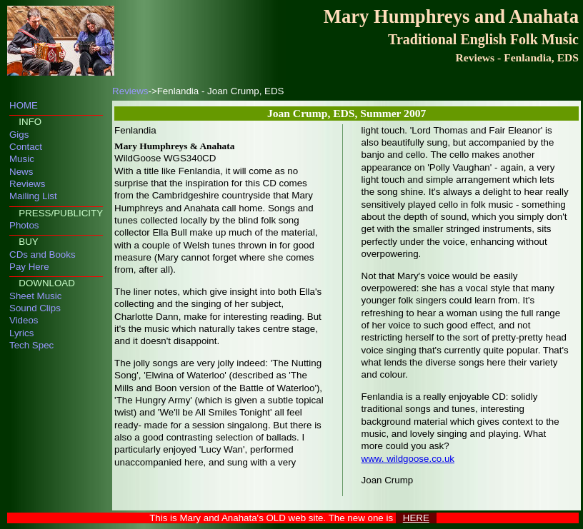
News (21, 171)
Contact (25, 146)
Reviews (27, 183)
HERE (416, 518)
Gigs (19, 134)
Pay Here (29, 266)
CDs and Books (42, 254)
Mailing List (33, 196)
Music (21, 158)
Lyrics (21, 333)
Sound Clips (35, 308)
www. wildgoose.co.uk (408, 458)
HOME (23, 105)
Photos (24, 225)
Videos (24, 320)
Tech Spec (31, 345)
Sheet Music (35, 296)
